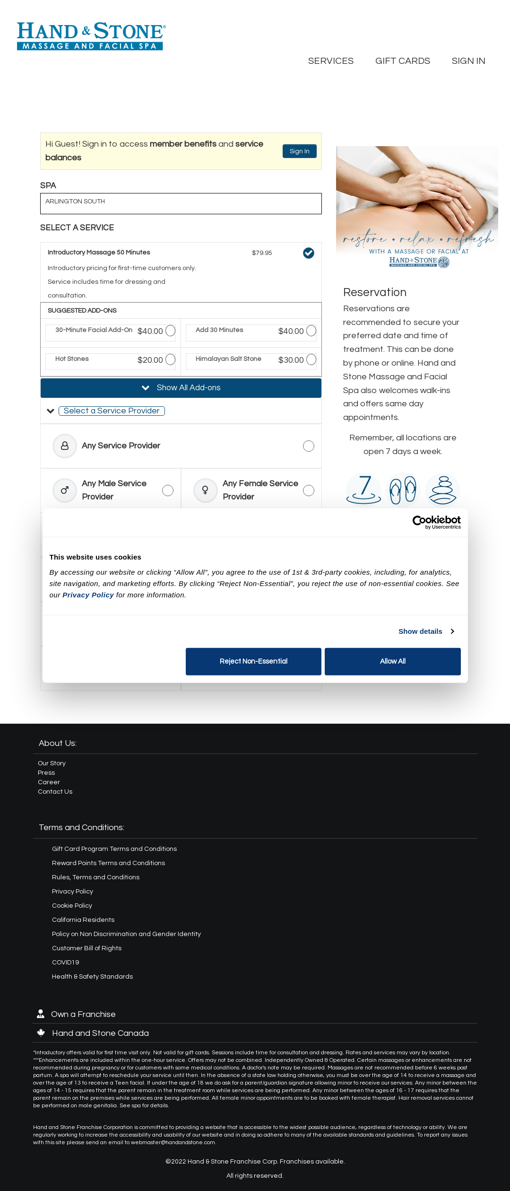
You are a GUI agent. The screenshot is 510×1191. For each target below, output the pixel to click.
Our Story (52, 763)
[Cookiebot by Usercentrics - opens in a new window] (419, 523)
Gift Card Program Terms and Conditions (114, 849)
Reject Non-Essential (253, 661)
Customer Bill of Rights (86, 948)
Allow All (393, 661)
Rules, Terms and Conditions (95, 877)
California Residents (83, 920)
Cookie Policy (72, 905)
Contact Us (55, 791)
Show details (420, 631)
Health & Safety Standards (92, 976)
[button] (181, 411)
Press (46, 773)
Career (49, 782)
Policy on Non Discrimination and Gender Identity (126, 934)
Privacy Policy (72, 891)
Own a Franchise (76, 1014)
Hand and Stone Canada (93, 1033)
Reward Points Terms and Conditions (108, 863)
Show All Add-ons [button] (188, 388)
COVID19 (65, 962)
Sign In (300, 151)
